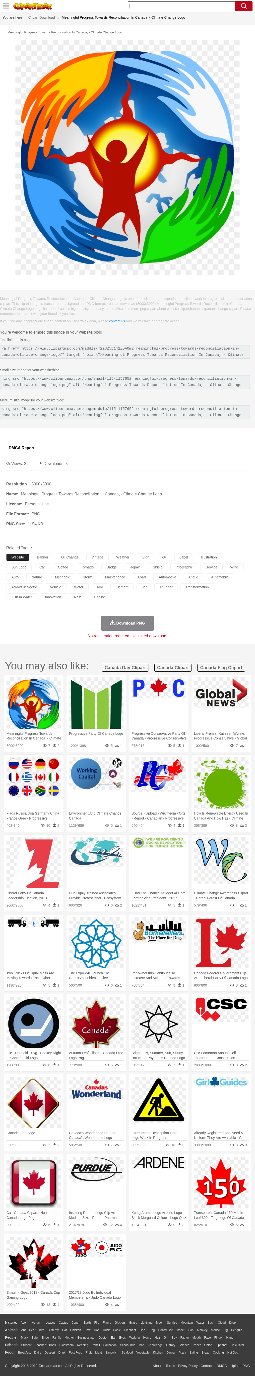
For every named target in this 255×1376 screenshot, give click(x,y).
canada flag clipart (221, 667)
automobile (220, 577)
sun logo (18, 567)
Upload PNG (240, 1366)
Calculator (237, 1345)
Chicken (75, 1330)
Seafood (127, 1352)
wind (234, 567)
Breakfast (24, 1352)
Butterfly (53, 1330)
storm (87, 577)
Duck (106, 1330)
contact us (117, 321)
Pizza (182, 1352)
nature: (11, 1322)
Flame (107, 1322)
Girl (166, 1337)
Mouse (215, 1330)
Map (141, 1345)
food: (10, 1352)
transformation (197, 587)
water (78, 587)
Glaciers (120, 1322)
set (144, 587)
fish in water (21, 597)
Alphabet (221, 1345)
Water (200, 1322)
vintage (97, 557)
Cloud (222, 1322)
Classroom (66, 1345)
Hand (229, 1337)
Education (110, 1345)
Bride (45, 1337)
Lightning (146, 1322)
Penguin (236, 1330)
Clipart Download (41, 17)
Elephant (130, 1330)
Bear (32, 1330)
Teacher (40, 1345)
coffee (63, 567)
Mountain (187, 1322)
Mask (24, 1337)
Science (184, 1345)
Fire (96, 1322)
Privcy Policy (188, 1366)
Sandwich (111, 1352)
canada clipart (173, 667)
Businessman (86, 1337)
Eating (194, 1352)
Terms (170, 1366)
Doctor (103, 1337)
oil (164, 557)
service (211, 567)
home (147, 1337)
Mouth (196, 1337)
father (184, 1337)
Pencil (96, 1345)
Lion (191, 1330)
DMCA (221, 1366)
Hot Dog (232, 1352)
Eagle (117, 1330)
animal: (11, 1330)
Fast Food (75, 1352)
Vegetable (142, 1352)
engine (99, 597)
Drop (232, 1322)
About (157, 1366)
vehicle (55, 587)
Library (170, 1345)
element (122, 587)
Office (208, 1345)
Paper (197, 1345)
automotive (167, 577)
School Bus (127, 1345)
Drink (62, 1352)
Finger (218, 1337)
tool (99, 587)
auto (15, 577)
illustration (209, 557)
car (42, 567)
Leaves (50, 1322)
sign (145, 557)
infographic (184, 567)
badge (112, 567)
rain (77, 597)
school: (11, 1345)
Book (52, 1345)
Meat (98, 1352)
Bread (205, 1352)
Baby (35, 1337)
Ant (23, 1330)
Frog (152, 1330)
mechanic (62, 577)
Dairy (37, 1352)
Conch (75, 1322)
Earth (87, 1322)
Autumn (37, 1322)
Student (26, 1345)
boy (174, 1337)
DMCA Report (21, 448)
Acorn (24, 1322)
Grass (133, 1322)
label (184, 557)
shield (158, 567)
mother (69, 1337)
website (17, 557)
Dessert (50, 1352)
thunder (166, 587)
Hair (157, 1337)
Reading (82, 1345)
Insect (181, 1330)
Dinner (171, 1352)
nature (37, 577)
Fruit (89, 1352)
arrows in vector (24, 587)
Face (207, 1337)
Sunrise (172, 1322)
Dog (96, 1330)
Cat (64, 1330)
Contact (207, 1366)
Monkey (202, 1330)
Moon (160, 1322)
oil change (69, 557)
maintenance (115, 577)
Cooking (218, 1352)
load (142, 577)
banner (42, 557)
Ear (113, 1337)
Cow (87, 1330)
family (56, 1337)
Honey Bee (165, 1330)
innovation (53, 597)
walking (134, 1337)
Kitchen (158, 1352)
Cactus (63, 1322)
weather (122, 557)
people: (11, 1337)
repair (135, 567)
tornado (87, 567)
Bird (41, 1330)
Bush (211, 1322)
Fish (142, 1330)
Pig (225, 1330)
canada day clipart (125, 667)
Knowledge (155, 1345)
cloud (193, 577)
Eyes (122, 1337)
